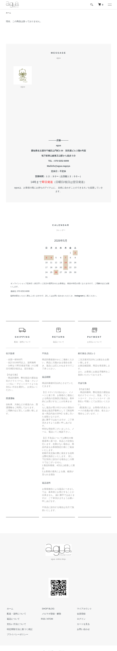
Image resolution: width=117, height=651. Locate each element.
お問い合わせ (82, 629)
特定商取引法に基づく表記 (19, 629)
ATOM (50, 619)
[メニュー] (109, 4)
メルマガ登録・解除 (50, 614)
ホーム (8, 13)
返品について (12, 619)
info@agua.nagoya (60, 166)
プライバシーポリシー (16, 634)
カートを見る (82, 624)
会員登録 (80, 614)
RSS (43, 619)
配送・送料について (15, 614)
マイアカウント (83, 609)
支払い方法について (15, 624)
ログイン (80, 619)
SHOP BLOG (47, 609)
